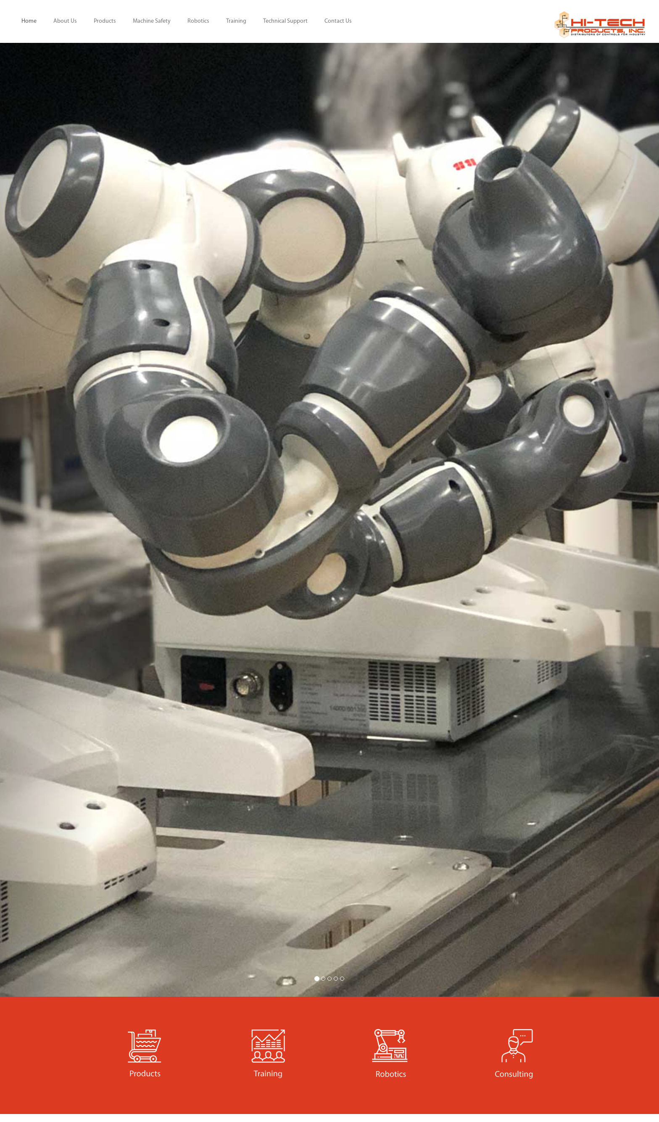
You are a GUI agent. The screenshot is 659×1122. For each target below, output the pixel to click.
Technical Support (285, 21)
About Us (65, 21)
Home (29, 21)
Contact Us (338, 21)
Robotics (198, 21)
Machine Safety (152, 21)
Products (105, 21)
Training (236, 21)
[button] (49, 520)
